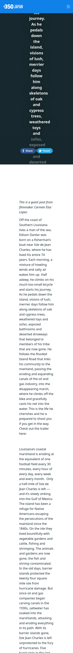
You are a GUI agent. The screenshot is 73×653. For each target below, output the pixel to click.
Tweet (46, 150)
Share (29, 150)
